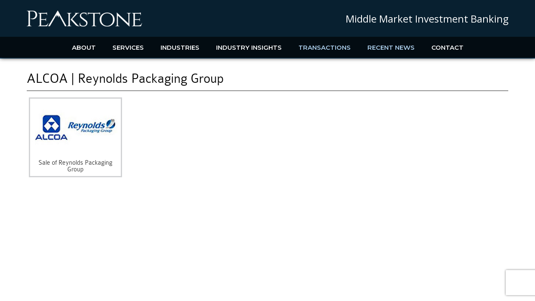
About (84, 47)
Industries (179, 47)
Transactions (324, 47)
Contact (447, 47)
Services (128, 47)
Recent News (391, 47)
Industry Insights (249, 47)
